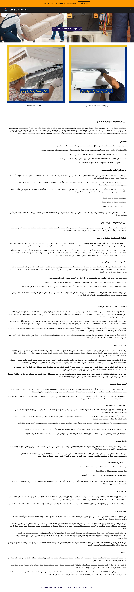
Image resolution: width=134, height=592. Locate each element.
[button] (131, 9)
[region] (67, 3)
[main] (67, 27)
